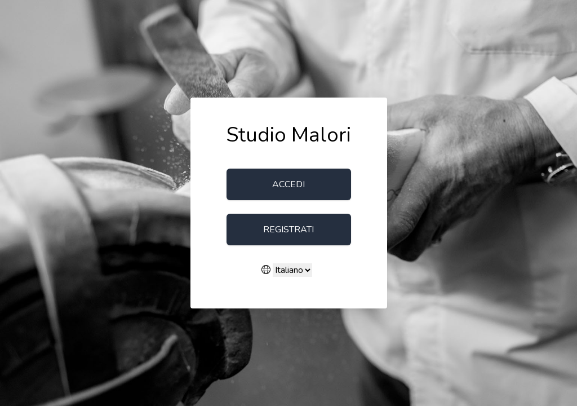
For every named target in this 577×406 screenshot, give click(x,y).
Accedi (288, 184)
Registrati (288, 229)
